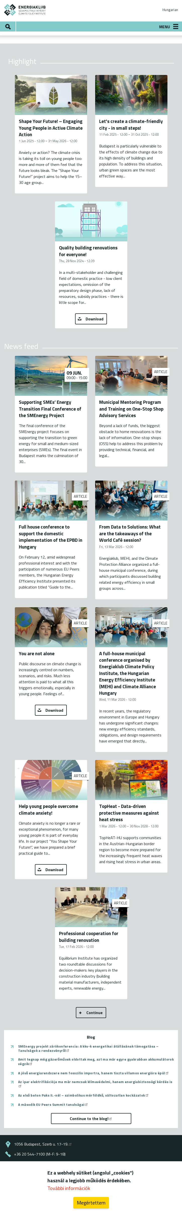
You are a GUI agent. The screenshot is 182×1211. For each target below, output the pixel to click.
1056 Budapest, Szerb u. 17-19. (43, 1144)
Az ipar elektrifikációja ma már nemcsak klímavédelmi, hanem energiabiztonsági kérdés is (95, 1084)
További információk (68, 1188)
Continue (94, 1013)
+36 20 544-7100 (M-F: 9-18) (40, 1154)
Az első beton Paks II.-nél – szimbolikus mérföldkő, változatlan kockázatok (83, 1095)
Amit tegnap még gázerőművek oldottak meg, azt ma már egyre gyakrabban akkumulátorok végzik (96, 1061)
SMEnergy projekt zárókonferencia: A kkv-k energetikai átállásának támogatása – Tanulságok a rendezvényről (88, 1048)
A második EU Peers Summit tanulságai (53, 1104)
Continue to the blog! (91, 1119)
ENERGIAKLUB (25, 10)
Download (94, 319)
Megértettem (91, 1203)
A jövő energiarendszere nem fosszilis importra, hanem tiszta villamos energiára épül (93, 1073)
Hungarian (170, 9)
